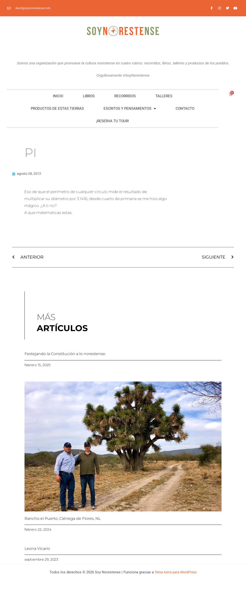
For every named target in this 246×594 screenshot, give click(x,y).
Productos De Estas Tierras (57, 108)
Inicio (58, 96)
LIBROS (89, 96)
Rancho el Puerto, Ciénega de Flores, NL (63, 519)
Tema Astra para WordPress (175, 573)
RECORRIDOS (125, 96)
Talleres (163, 96)
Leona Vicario (37, 549)
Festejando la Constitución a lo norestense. (65, 354)
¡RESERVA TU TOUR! (112, 121)
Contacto (185, 108)
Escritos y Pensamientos (130, 108)
